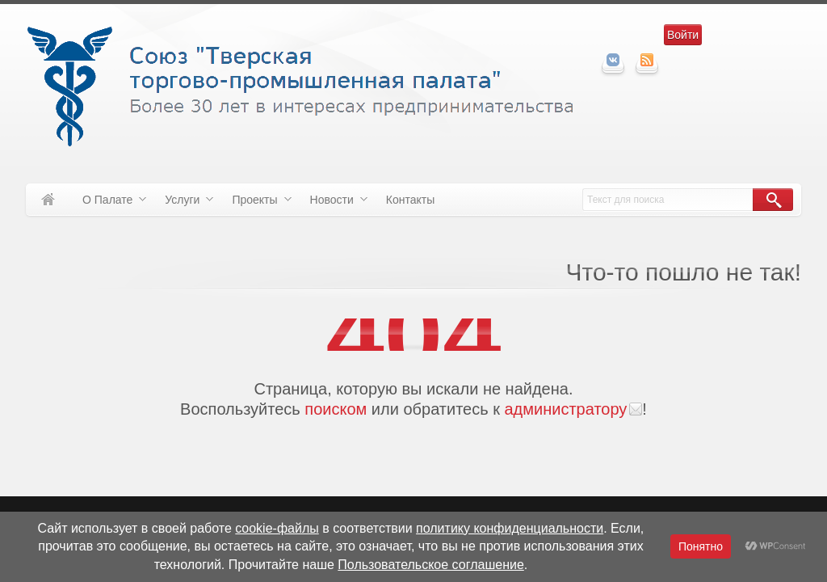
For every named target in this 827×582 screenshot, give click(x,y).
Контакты (410, 199)
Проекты (255, 202)
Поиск (773, 199)
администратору (565, 409)
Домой (48, 199)
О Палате (108, 202)
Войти (683, 34)
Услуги (183, 202)
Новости (332, 202)
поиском (335, 409)
